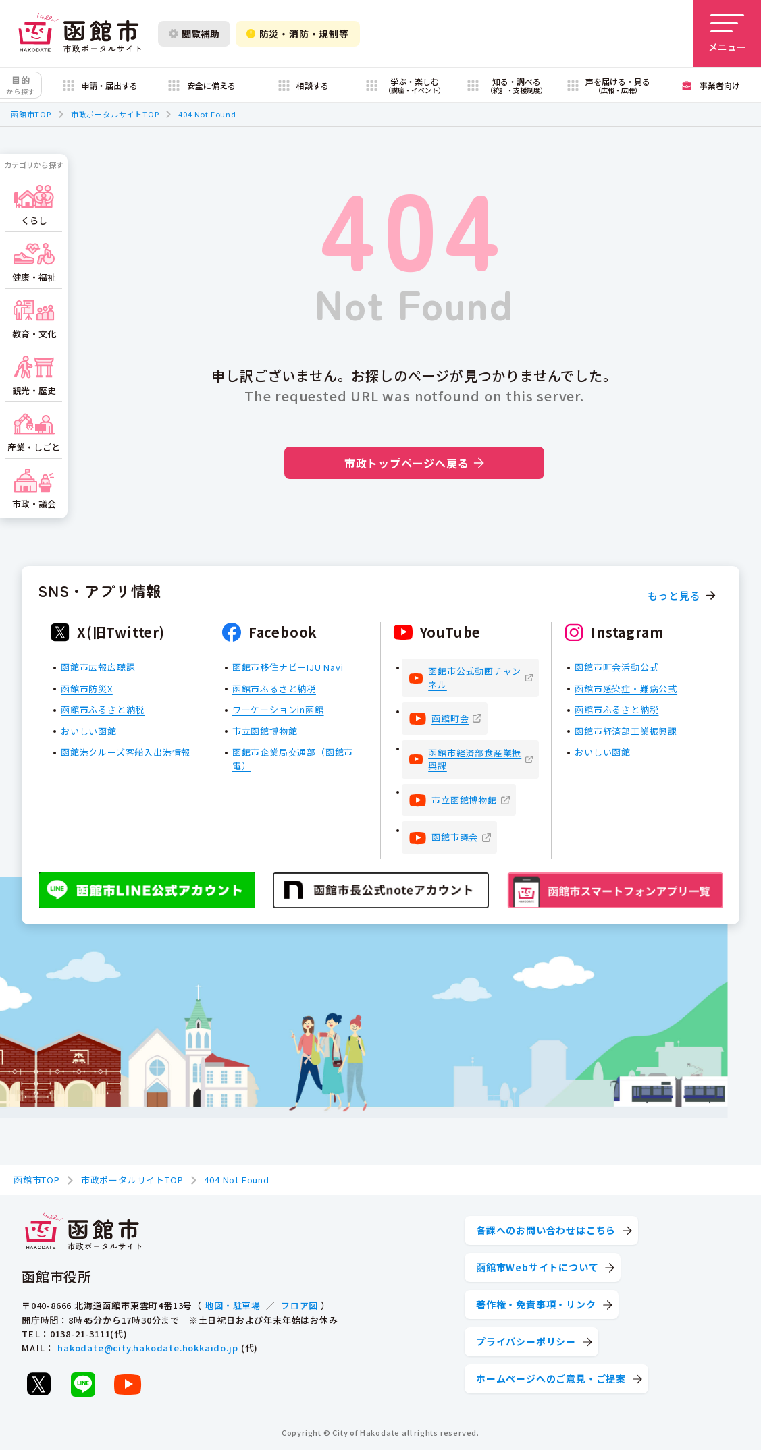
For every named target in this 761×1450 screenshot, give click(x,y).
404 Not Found (207, 114)
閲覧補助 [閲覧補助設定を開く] (194, 33)
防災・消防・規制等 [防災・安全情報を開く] (297, 33)
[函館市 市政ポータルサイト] (80, 34)
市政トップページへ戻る (414, 463)
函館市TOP (31, 114)
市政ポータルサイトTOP (115, 114)
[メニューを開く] (727, 33)
